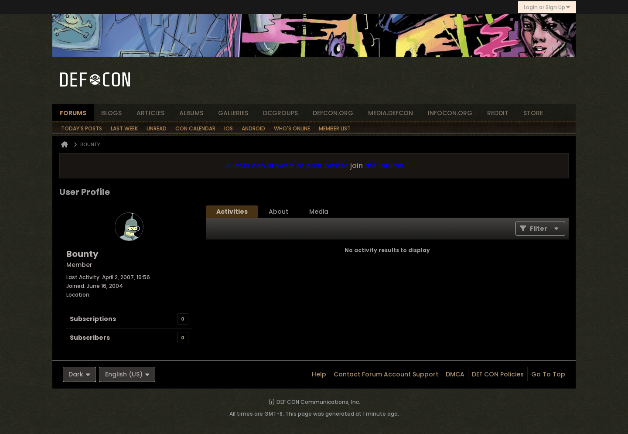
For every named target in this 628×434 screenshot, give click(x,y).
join (356, 166)
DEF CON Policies (498, 374)
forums (73, 113)
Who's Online (292, 128)
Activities (232, 211)
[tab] (232, 211)
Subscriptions (93, 318)
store (533, 113)
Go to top (548, 374)
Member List (335, 128)
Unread (157, 128)
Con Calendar (195, 128)
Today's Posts (81, 128)
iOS (228, 128)
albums (191, 113)
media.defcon (390, 113)
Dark (79, 374)
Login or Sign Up (547, 7)
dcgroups (280, 113)
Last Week (124, 128)
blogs (111, 113)
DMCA (455, 374)
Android (253, 128)
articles (150, 113)
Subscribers (90, 337)
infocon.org (450, 113)
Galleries (233, 113)
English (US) (127, 374)
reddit (498, 113)
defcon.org (333, 113)
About (278, 211)
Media (318, 211)
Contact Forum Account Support (386, 374)
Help (319, 374)
